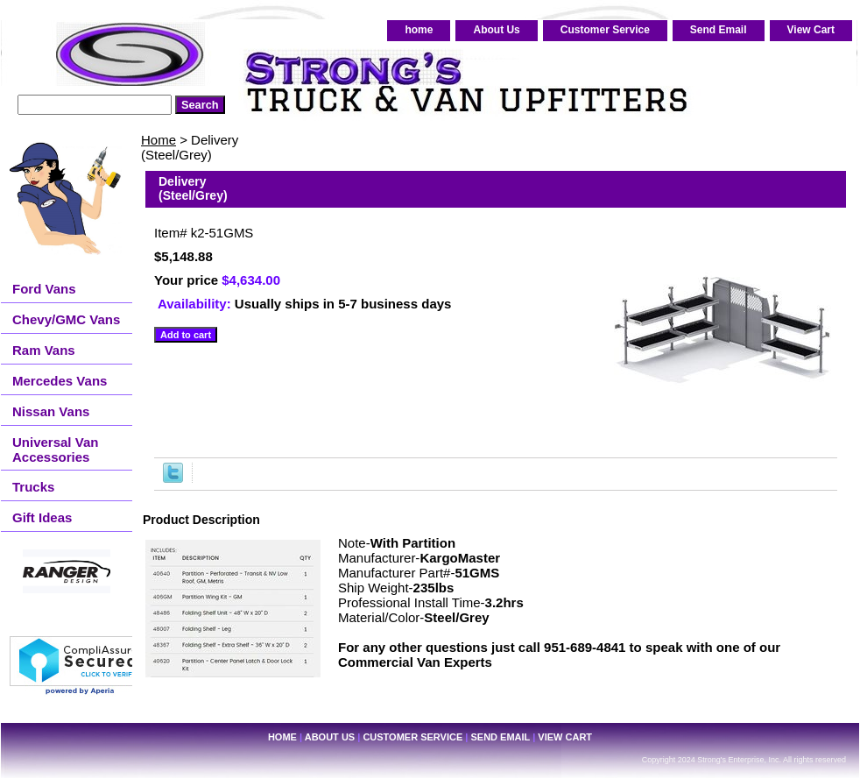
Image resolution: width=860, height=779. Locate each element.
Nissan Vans (50, 411)
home (419, 30)
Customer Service (605, 30)
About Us (496, 30)
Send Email (718, 30)
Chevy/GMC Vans (66, 319)
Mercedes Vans (59, 380)
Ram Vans (43, 350)
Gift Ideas (42, 517)
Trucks (33, 486)
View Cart (811, 30)
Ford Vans (44, 288)
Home (158, 139)
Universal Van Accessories (55, 449)
